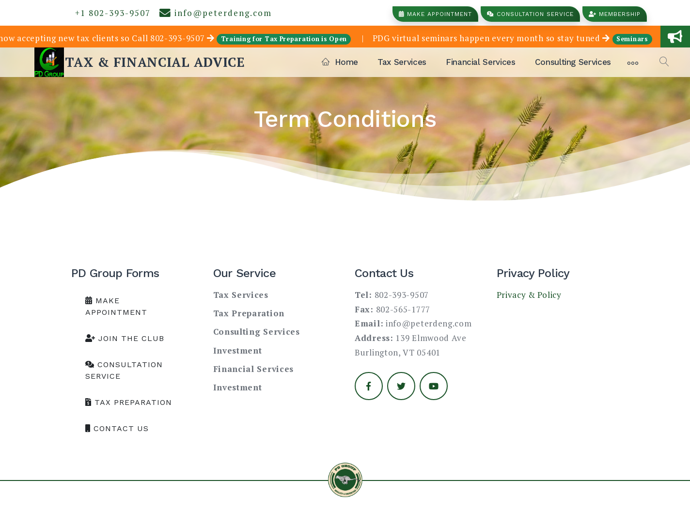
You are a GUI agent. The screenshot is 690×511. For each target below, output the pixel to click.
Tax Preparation (128, 402)
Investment (237, 350)
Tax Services (401, 62)
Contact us (117, 428)
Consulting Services (573, 62)
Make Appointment (435, 14)
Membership (615, 14)
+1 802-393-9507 (110, 12)
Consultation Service (530, 14)
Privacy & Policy (529, 294)
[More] (633, 62)
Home (340, 62)
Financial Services (481, 62)
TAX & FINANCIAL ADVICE (155, 62)
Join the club (124, 338)
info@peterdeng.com (215, 12)
